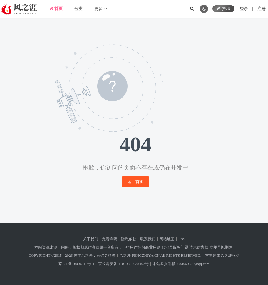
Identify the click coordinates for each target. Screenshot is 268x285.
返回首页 (135, 182)
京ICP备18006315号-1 (76, 263)
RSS (181, 239)
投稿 (223, 8)
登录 (244, 8)
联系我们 (147, 239)
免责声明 (109, 239)
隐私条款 (128, 239)
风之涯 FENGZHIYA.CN (139, 255)
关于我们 (90, 239)
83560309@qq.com (194, 263)
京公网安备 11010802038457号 (123, 263)
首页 (56, 8)
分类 (78, 8)
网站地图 (167, 239)
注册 (261, 8)
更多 (101, 9)
